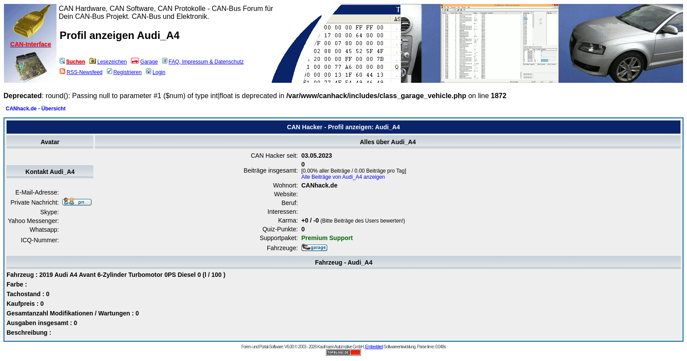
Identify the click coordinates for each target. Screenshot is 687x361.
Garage (144, 62)
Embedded (373, 346)
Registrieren (124, 72)
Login (155, 72)
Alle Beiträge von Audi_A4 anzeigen (343, 177)
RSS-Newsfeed (81, 72)
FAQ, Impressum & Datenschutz (203, 62)
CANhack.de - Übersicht (36, 109)
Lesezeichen (108, 62)
